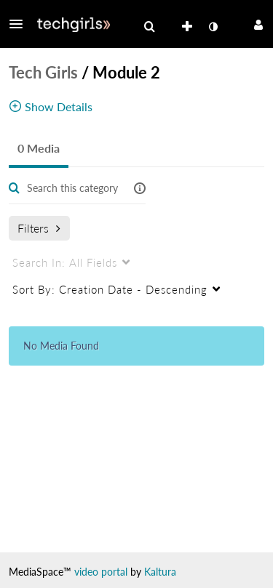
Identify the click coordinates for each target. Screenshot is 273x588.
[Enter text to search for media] (73, 188)
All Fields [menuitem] (64, 262)
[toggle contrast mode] (212, 27)
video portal (100, 571)
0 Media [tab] (38, 148)
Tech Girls (43, 72)
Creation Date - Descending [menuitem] (109, 289)
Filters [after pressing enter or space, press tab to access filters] (38, 228)
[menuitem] (149, 27)
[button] (20, 24)
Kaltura (160, 571)
